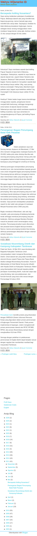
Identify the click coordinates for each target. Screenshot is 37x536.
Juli (9, 473)
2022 (7, 430)
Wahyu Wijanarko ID (13, 1)
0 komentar (28, 120)
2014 (7, 452)
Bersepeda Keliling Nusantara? (15, 13)
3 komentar (28, 348)
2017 (7, 443)
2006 (7, 523)
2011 (7, 461)
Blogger (25, 532)
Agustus (10, 470)
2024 (7, 424)
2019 (7, 436)
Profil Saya (7, 402)
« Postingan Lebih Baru (8, 354)
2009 (7, 513)
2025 (7, 421)
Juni (9, 476)
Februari (11, 503)
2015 (7, 449)
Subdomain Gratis (10, 405)
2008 (7, 517)
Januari (10, 506)
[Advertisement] (18, 374)
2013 (7, 455)
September (11, 467)
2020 (7, 433)
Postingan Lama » (30, 354)
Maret (10, 500)
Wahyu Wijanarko (14, 120)
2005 (7, 526)
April (9, 497)
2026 (7, 418)
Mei (9, 480)
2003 (7, 529)
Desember (11, 464)
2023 (7, 427)
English (6, 407)
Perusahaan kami (6, 315)
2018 (7, 439)
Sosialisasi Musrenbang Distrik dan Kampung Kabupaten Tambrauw (17, 245)
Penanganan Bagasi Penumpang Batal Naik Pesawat (16, 131)
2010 (7, 510)
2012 (7, 458)
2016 (7, 446)
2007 (7, 520)
